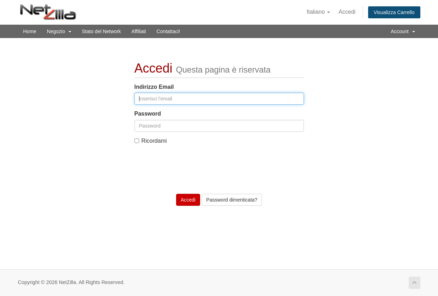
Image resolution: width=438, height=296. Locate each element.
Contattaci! (168, 31)
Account (403, 31)
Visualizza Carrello (394, 12)
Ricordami (150, 141)
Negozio (59, 31)
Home (29, 31)
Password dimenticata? (231, 200)
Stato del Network (101, 31)
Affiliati (139, 31)
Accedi (346, 12)
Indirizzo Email (154, 87)
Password (147, 114)
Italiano (318, 12)
